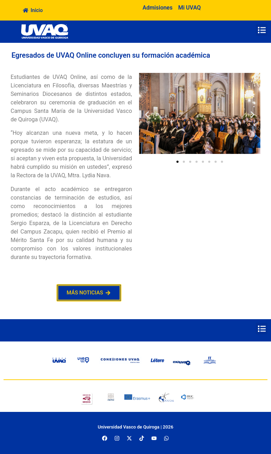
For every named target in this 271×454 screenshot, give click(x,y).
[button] (261, 30)
